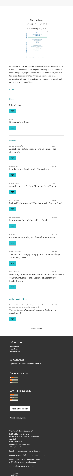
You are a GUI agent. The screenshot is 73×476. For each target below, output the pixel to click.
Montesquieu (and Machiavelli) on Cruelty (29, 220)
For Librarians (15, 351)
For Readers (14, 346)
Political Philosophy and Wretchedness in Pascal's (36, 203)
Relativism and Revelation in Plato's (30, 169)
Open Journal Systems (18, 418)
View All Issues (36, 328)
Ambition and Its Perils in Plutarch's (32, 186)
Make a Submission (20, 409)
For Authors (14, 349)
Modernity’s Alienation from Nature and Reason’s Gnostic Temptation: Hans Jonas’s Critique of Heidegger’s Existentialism (36, 277)
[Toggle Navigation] (61, 3)
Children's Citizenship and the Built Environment (32, 237)
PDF (12, 111)
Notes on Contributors (19, 122)
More (11, 89)
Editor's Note (15, 105)
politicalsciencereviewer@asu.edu (28, 451)
